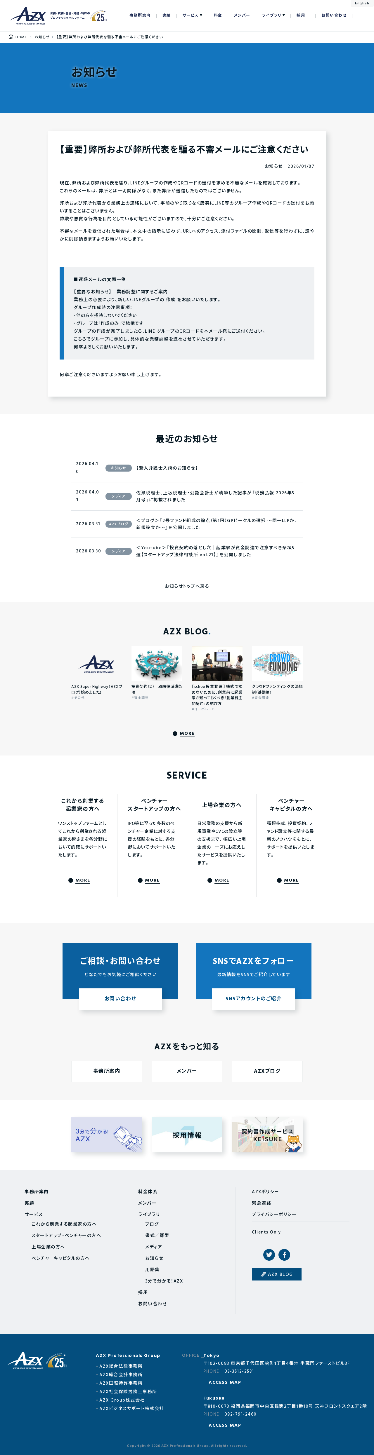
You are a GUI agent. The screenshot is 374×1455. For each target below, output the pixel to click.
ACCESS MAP (225, 1382)
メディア (153, 1247)
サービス (191, 16)
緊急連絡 (261, 1203)
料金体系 (147, 1192)
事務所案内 (140, 16)
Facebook (284, 1255)
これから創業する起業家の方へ (64, 1224)
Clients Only (266, 1232)
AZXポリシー (265, 1192)
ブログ (152, 1224)
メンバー (242, 16)
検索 (359, 16)
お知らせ (154, 1258)
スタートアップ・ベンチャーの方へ (66, 1235)
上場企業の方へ (48, 1247)
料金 (218, 16)
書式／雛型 (157, 1235)
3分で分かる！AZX (164, 1281)
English (362, 3)
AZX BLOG (280, 1274)
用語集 (152, 1269)
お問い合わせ (334, 16)
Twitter (269, 1255)
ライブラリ (272, 16)
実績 (166, 16)
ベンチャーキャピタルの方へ (61, 1258)
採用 (301, 16)
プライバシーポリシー (274, 1214)
